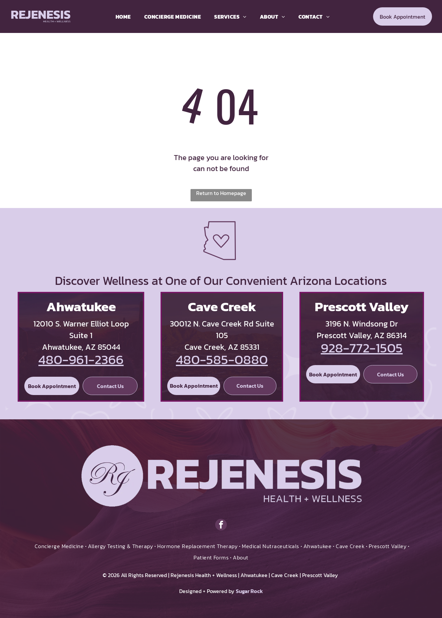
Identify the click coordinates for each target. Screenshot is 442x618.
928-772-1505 (362, 348)
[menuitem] (123, 17)
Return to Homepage (221, 193)
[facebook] (221, 525)
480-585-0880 (222, 359)
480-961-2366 (81, 359)
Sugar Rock (249, 591)
